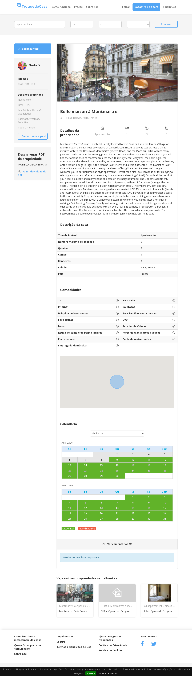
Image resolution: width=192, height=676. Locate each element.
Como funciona (61, 7)
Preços (78, 7)
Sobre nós (92, 7)
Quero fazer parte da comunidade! (27, 646)
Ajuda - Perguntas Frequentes (110, 638)
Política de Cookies (110, 650)
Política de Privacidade (113, 645)
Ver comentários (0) (117, 544)
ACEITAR (90, 673)
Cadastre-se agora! (34, 136)
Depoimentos (65, 636)
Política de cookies (108, 673)
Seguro (61, 641)
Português (171, 7)
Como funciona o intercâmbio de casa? (27, 638)
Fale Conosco (149, 636)
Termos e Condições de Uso (74, 647)
